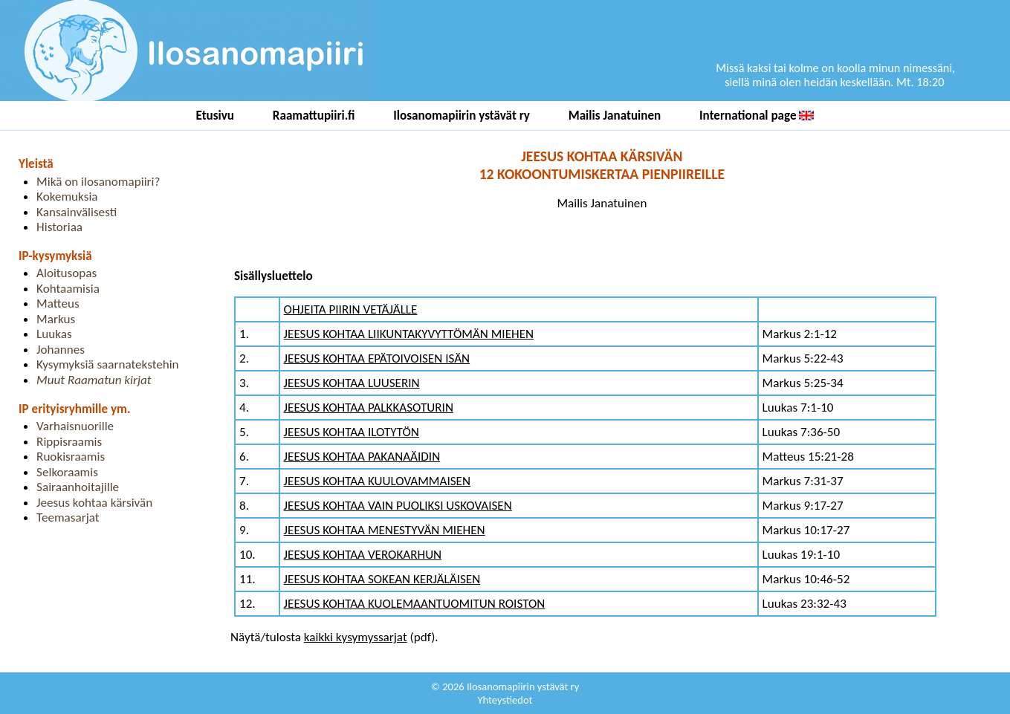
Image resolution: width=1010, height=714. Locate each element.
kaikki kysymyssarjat (355, 637)
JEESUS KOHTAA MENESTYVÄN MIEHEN (384, 530)
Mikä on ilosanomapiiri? (98, 181)
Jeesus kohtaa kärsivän (94, 502)
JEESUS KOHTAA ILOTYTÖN (351, 432)
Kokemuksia (66, 196)
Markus (55, 319)
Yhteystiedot (505, 700)
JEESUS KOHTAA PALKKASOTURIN (368, 407)
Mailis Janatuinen (615, 115)
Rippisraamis (69, 442)
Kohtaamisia (68, 288)
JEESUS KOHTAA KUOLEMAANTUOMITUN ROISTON (415, 603)
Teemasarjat (67, 517)
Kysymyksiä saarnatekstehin (107, 364)
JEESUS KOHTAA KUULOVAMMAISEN (377, 481)
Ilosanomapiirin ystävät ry (461, 115)
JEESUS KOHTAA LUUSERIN (352, 383)
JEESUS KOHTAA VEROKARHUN (363, 554)
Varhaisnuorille (75, 426)
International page (756, 115)
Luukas (54, 334)
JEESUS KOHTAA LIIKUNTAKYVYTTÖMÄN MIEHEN (409, 334)
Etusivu (215, 115)
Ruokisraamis (70, 456)
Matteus (58, 303)
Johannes (60, 349)
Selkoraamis (67, 472)
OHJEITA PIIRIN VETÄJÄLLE (351, 309)
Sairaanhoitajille (77, 487)
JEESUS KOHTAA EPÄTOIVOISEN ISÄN (377, 358)
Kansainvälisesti (76, 212)
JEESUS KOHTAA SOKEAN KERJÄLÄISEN (382, 579)
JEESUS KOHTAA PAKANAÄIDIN (362, 456)
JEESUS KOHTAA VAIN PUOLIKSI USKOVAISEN (398, 505)
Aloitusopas (66, 273)
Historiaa (59, 227)
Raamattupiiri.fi (314, 115)
